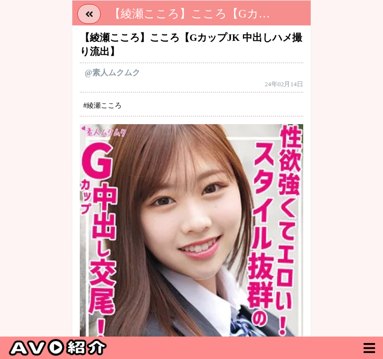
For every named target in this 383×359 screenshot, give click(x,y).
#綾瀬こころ (102, 105)
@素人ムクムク (112, 72)
